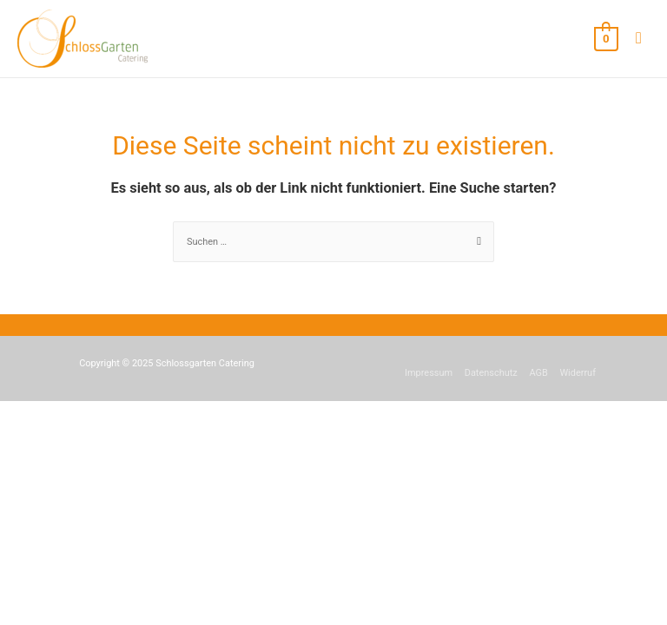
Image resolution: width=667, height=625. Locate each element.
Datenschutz (491, 372)
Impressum (428, 372)
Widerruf (577, 372)
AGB (538, 372)
